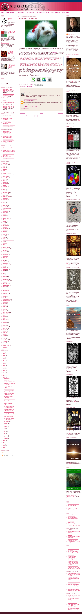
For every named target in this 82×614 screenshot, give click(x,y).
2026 (4, 351)
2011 (4, 377)
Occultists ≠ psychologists (74, 525)
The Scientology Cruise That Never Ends (9, 419)
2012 (4, 375)
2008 (4, 444)
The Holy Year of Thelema (8, 158)
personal (5, 282)
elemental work (6, 208)
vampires (5, 332)
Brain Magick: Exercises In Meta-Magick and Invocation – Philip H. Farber (74, 574)
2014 (4, 372)
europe (4, 213)
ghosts (4, 224)
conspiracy (5, 199)
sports (4, 316)
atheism (4, 185)
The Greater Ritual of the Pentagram (10, 52)
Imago (25, 92)
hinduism (5, 229)
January (6, 438)
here (72, 81)
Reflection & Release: (73, 508)
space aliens (5, 313)
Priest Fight (6, 379)
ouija (4, 274)
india (4, 235)
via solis (5, 333)
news (4, 270)
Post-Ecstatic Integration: (73, 504)
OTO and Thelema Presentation (7, 123)
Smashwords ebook (70, 496)
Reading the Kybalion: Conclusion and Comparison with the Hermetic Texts (73, 558)
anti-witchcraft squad (7, 174)
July (5, 428)
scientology (5, 309)
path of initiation (6, 280)
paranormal (5, 277)
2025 (4, 353)
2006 (4, 447)
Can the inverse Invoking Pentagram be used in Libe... (8, 103)
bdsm (4, 189)
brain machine (6, 192)
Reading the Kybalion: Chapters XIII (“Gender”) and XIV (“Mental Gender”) (74, 567)
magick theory (6, 248)
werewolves (5, 336)
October (6, 423)
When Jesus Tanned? (8, 391)
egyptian (5, 206)
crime (4, 202)
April (5, 433)
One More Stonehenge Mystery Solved (9, 394)
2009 (4, 442)
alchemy (5, 169)
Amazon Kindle (70, 495)
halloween (5, 226)
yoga (4, 342)
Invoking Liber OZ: (72, 505)
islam (4, 237)
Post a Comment (25, 108)
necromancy (5, 263)
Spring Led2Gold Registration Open (7, 132)
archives (5, 179)
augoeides (5, 186)
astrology (5, 182)
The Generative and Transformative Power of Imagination (8, 154)
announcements (6, 173)
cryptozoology (6, 203)
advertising (5, 164)
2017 (4, 367)
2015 (4, 370)
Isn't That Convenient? (9, 412)
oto (3, 273)
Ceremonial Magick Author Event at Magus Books (9, 125)
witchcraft (5, 341)
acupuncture (5, 163)
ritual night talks (6, 299)
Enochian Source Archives (43, 12)
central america (6, 196)
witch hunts (5, 339)
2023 (4, 357)
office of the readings (7, 271)
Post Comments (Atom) (32, 115)
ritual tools (5, 302)
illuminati (5, 234)
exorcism (5, 216)
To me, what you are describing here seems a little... (8, 90)
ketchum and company (8, 240)
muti (4, 260)
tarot (4, 317)
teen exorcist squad (7, 320)
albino (4, 167)
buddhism (5, 193)
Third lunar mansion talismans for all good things (73, 518)
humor (4, 232)
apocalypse (5, 176)
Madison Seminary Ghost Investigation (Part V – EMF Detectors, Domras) (74, 582)
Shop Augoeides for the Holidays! (9, 397)
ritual (4, 297)
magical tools (6, 247)
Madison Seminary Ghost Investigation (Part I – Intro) (74, 590)
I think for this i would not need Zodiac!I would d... (8, 94)
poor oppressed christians (9, 287)
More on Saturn (71, 515)
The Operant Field (5, 43)
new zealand (5, 269)
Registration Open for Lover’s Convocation (7, 137)
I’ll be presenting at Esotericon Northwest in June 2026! (73, 549)
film (3, 219)
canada (4, 195)
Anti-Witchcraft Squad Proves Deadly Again (9, 389)
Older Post (60, 113)
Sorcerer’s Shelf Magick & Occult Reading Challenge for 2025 (74, 578)
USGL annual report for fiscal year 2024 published (8, 139)
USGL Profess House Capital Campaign (7, 134)
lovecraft (5, 242)
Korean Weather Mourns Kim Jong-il (9, 384)
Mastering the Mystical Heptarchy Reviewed (9, 410)
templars (5, 323)
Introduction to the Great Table (11, 32)
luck (4, 244)
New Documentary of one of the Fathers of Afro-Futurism (9, 151)
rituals (4, 303)
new (4, 266)
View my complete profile (73, 54)
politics (4, 286)
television (5, 322)
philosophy (5, 283)
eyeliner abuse (6, 218)
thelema (4, 329)
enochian (5, 212)
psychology (5, 293)
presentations (6, 290)
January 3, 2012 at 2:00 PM (30, 99)
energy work (5, 211)
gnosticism (5, 225)
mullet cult (5, 257)
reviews (4, 296)
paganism (5, 276)
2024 (4, 355)
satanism (5, 306)
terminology (5, 326)
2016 (4, 368)
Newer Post (22, 113)
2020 (4, 362)
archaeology (5, 177)
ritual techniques (6, 300)
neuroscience (6, 264)
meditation (5, 253)
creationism (5, 200)
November (6, 421)
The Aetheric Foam (7, 156)
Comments (5, 455)
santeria (4, 304)
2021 (4, 360)
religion (4, 294)
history (4, 231)
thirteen (4, 331)
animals (4, 171)
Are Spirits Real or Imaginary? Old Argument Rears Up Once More (73, 602)
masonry (5, 251)
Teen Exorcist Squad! (8, 416)
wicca (4, 338)
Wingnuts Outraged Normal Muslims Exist (9, 401)
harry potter (5, 228)
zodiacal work (6, 345)
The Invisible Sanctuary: (73, 506)
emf (3, 209)
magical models (6, 245)
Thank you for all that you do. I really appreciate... (8, 107)
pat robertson (6, 279)
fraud (4, 222)
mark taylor (5, 250)
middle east (5, 254)
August (6, 426)
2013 (4, 373)
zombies (5, 347)
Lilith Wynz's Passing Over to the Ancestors (74, 596)
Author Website (65, 12)
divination (5, 205)
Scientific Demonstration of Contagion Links (9, 414)
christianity (5, 198)
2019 (4, 363)
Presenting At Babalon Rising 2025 (8, 119)
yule (4, 344)
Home (2, 12)
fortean (4, 221)
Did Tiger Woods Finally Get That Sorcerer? (9, 407)
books (4, 190)
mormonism (5, 256)
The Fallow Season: (72, 509)
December (6, 378)
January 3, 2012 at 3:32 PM (30, 106)
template (5, 325)
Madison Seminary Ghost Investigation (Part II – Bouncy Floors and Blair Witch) (73, 586)
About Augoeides (10, 12)
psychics (5, 291)
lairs (4, 241)
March (5, 435)
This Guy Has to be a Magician (8, 404)
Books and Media (20, 12)
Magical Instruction (55, 12)
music (4, 258)
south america (6, 312)
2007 (4, 445)
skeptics (5, 310)
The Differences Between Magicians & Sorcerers (73, 609)
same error (54, 52)
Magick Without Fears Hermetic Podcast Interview (11, 66)
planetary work (6, 285)
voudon (4, 335)
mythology (5, 261)
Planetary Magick (10, 19)
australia (5, 187)
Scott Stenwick (28, 100)
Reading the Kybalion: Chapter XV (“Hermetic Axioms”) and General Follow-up (73, 563)
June (5, 429)
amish (4, 170)
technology (5, 319)
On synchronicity (71, 523)
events (4, 215)
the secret (5, 328)
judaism (4, 238)
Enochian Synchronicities (9, 399)
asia (4, 180)
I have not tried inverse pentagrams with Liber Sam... (8, 98)
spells (4, 315)
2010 (4, 440)
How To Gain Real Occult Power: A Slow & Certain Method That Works (73, 605)
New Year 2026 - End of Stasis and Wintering (73, 540)
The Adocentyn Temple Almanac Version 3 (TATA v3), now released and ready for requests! (74, 553)
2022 (4, 358)
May (5, 431)
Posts (4, 452)
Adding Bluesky (6, 120)
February (6, 436)
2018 (4, 365)
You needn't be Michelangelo (71, 522)
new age (5, 267)
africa (4, 166)
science (4, 307)
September (6, 424)
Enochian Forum (30, 12)
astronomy (5, 183)
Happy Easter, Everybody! (9, 381)
